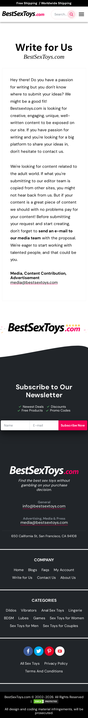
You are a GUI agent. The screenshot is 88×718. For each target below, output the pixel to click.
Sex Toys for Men (24, 625)
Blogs (32, 570)
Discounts (56, 406)
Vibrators (29, 610)
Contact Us (46, 577)
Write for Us (22, 577)
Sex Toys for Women (67, 618)
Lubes (23, 618)
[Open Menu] (81, 14)
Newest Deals (31, 406)
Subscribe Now (73, 425)
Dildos (11, 610)
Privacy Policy (56, 663)
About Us (68, 577)
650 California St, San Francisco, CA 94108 (44, 536)
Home (19, 570)
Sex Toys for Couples (60, 625)
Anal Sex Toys (52, 610)
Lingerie (75, 610)
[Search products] (71, 14)
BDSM (9, 618)
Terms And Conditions (44, 671)
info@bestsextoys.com (44, 504)
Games (39, 618)
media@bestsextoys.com (34, 282)
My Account (64, 570)
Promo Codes (58, 410)
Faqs (45, 570)
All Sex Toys (30, 663)
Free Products (30, 410)
